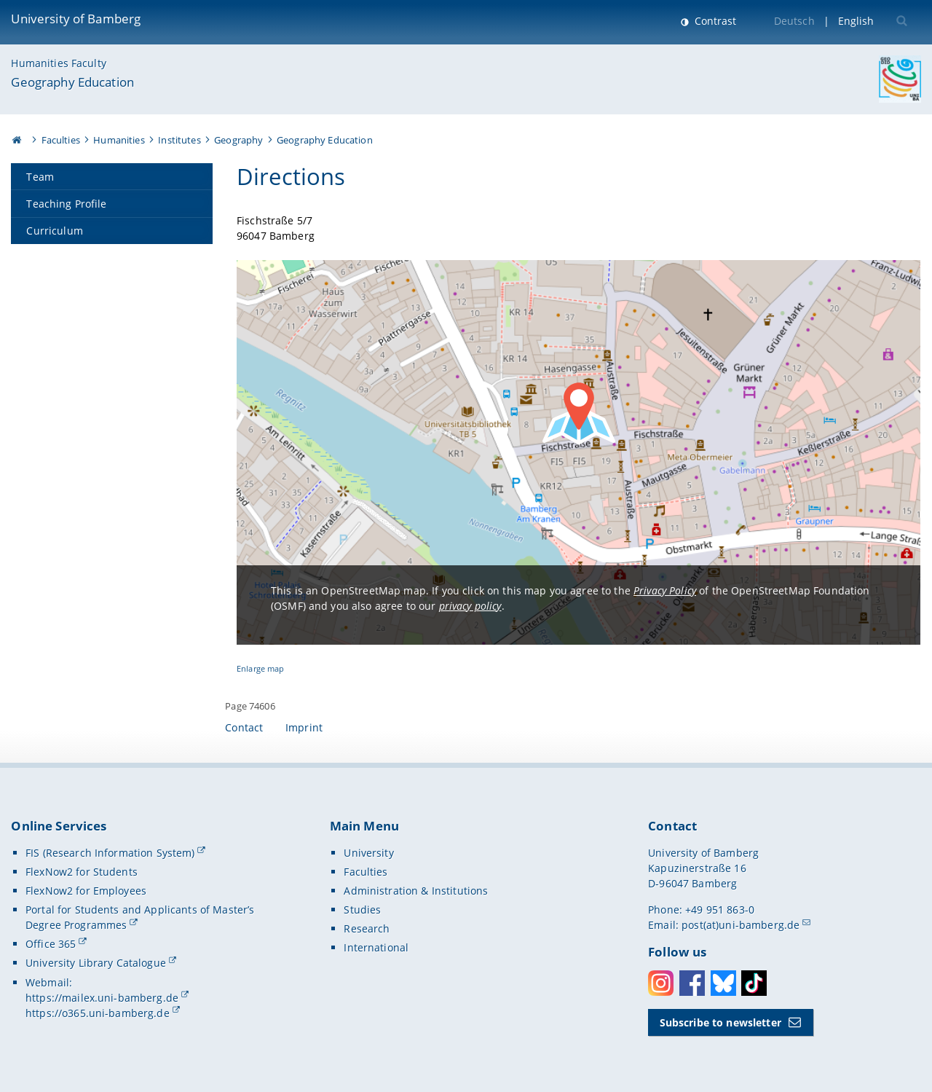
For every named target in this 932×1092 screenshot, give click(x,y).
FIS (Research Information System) (110, 853)
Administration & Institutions (416, 890)
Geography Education (72, 82)
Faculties (61, 139)
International (376, 947)
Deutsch (794, 21)
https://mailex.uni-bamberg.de (101, 998)
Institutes (179, 139)
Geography (238, 139)
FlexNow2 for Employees (85, 890)
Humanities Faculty (58, 63)
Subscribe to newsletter (720, 1022)
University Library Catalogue (95, 963)
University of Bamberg (76, 18)
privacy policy (470, 606)
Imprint (304, 727)
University (368, 853)
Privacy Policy (664, 590)
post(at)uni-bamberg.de (740, 925)
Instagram (661, 983)
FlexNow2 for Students (81, 872)
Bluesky (723, 983)
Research (367, 928)
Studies (362, 909)
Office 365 (50, 944)
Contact (244, 727)
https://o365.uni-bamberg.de (97, 1013)
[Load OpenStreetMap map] (578, 452)
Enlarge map (261, 668)
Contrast (714, 21)
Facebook (692, 983)
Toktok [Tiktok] (754, 983)
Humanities (118, 139)
